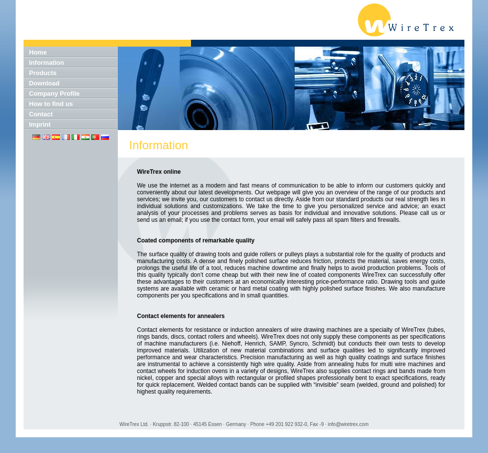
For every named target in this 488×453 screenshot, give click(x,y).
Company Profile (54, 93)
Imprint (40, 124)
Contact (41, 114)
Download (44, 83)
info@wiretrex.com (348, 424)
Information (46, 62)
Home (38, 52)
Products (42, 73)
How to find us (51, 103)
